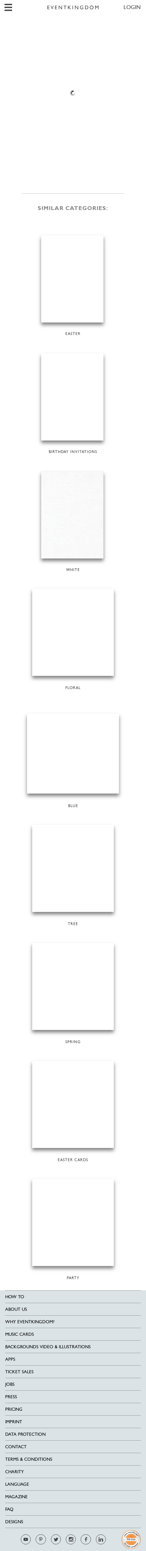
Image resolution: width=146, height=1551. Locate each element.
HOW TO (14, 1296)
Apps (10, 1359)
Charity (14, 1471)
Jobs (10, 1384)
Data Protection (25, 1434)
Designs (14, 1521)
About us (16, 1309)
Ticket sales (19, 1371)
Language (17, 1484)
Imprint (13, 1421)
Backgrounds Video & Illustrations (48, 1346)
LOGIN (132, 7)
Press (11, 1396)
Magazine (16, 1496)
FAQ (9, 1509)
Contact (16, 1446)
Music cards (19, 1334)
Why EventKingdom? (29, 1321)
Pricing (13, 1409)
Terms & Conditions (28, 1459)
